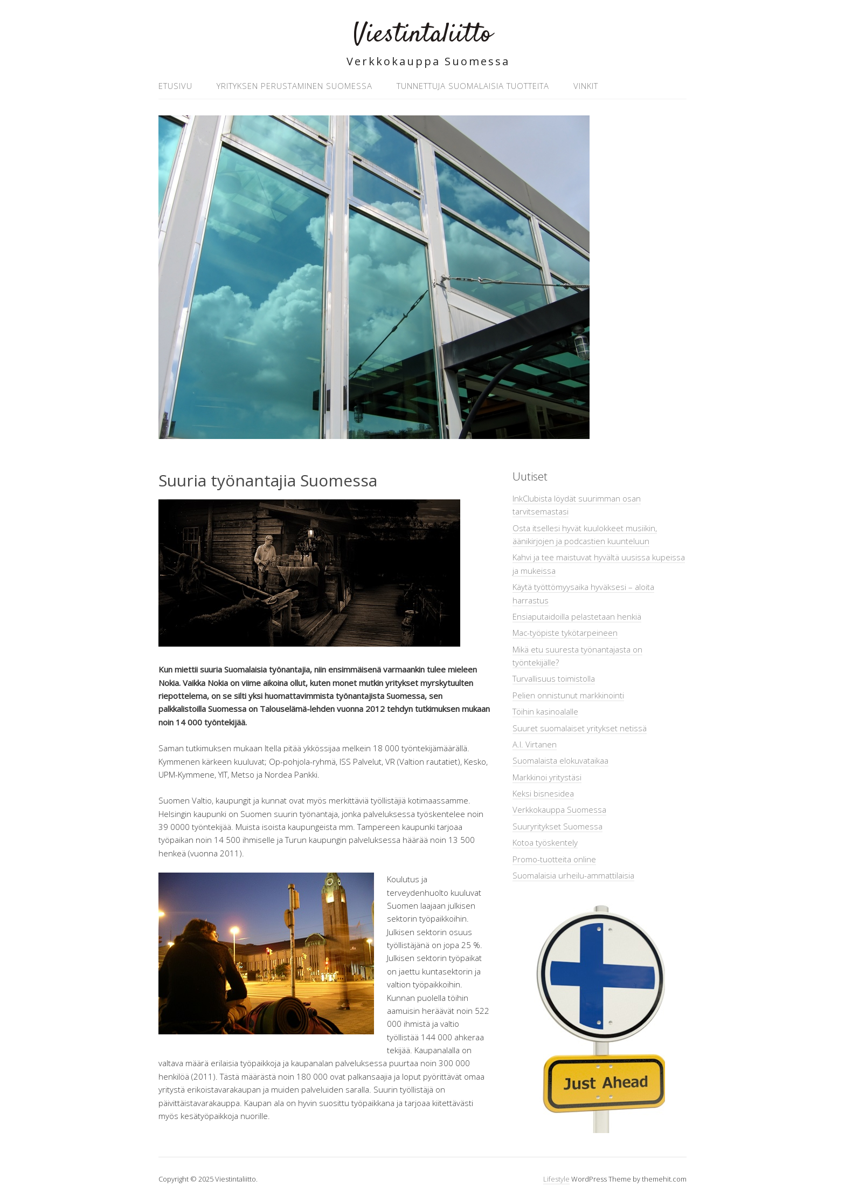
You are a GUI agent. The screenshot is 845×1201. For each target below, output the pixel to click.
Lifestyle (556, 1179)
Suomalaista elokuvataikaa (560, 760)
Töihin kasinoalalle (545, 711)
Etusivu (175, 85)
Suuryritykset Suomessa (557, 826)
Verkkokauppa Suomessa (559, 809)
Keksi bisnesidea (543, 793)
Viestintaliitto (422, 35)
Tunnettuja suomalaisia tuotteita (473, 85)
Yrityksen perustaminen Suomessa (294, 85)
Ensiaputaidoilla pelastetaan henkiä (576, 616)
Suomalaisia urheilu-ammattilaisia (573, 875)
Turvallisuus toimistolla (553, 678)
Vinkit (585, 85)
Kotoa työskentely (545, 842)
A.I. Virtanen (534, 744)
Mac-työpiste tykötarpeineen (565, 632)
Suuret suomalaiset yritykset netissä (579, 728)
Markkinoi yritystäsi (546, 777)
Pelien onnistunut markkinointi (568, 695)
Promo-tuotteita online (554, 859)
